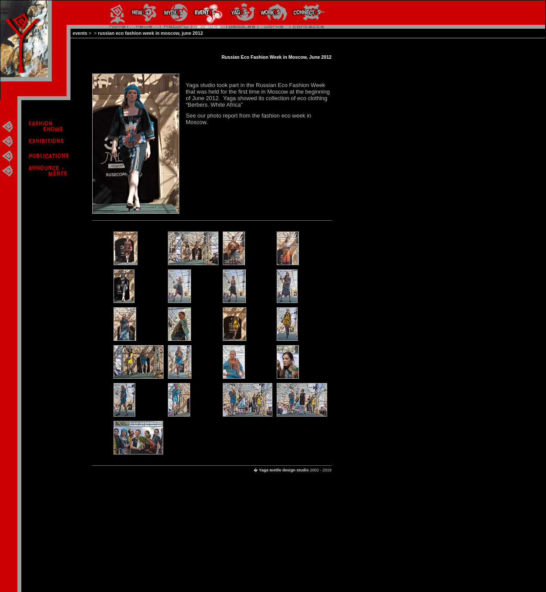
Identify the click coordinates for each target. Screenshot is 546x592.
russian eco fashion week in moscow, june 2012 (150, 33)
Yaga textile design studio (284, 470)
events (80, 33)
